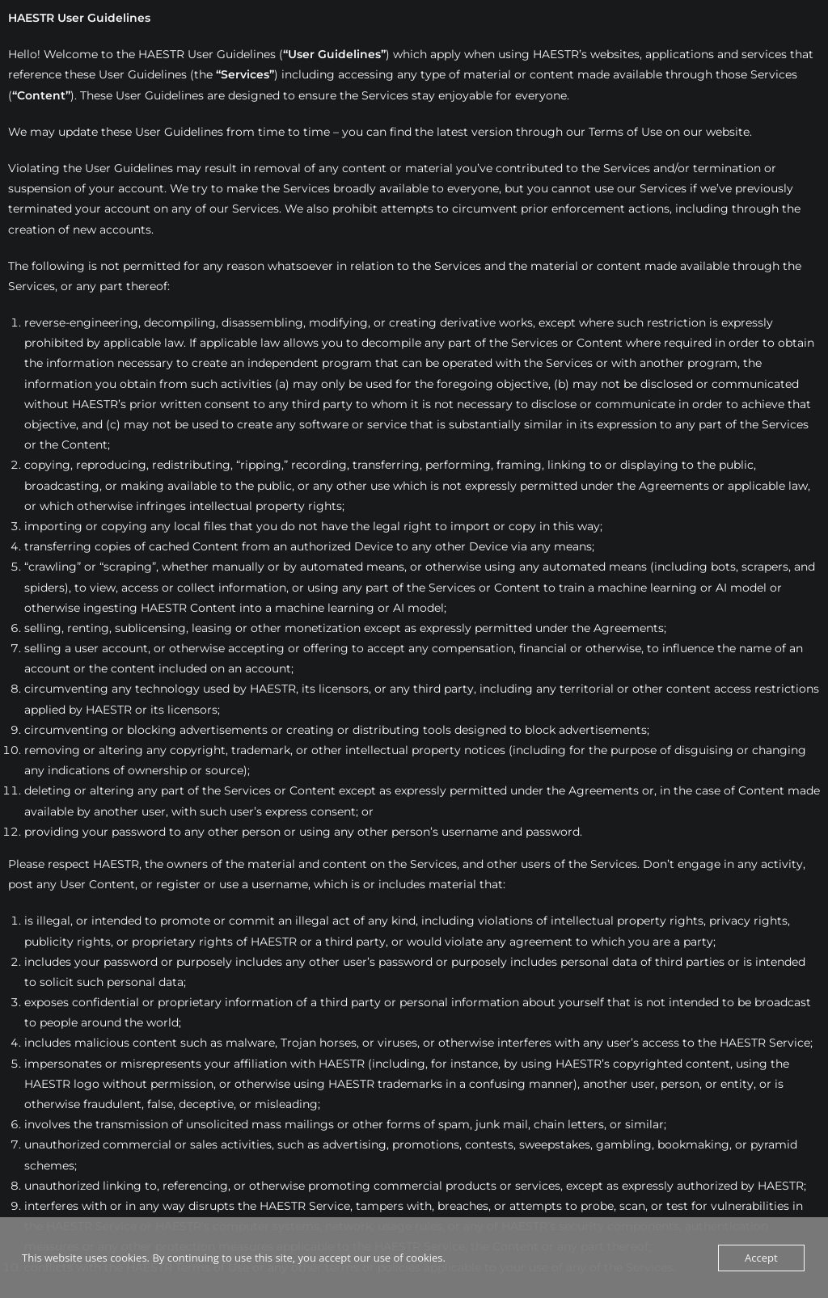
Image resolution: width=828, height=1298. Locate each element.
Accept (761, 1257)
